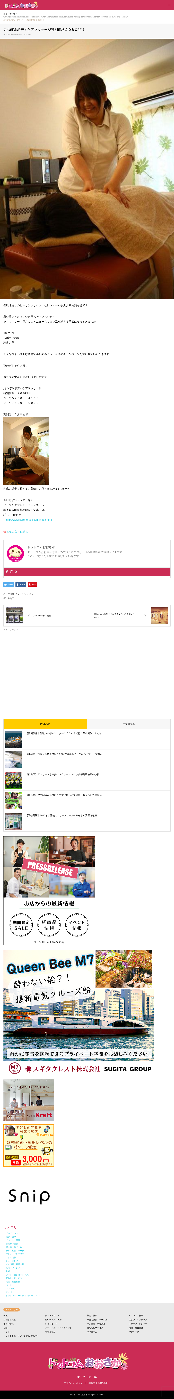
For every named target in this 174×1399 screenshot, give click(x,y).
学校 (5, 1315)
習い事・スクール (53, 1319)
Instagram (90, 1377)
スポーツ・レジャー (138, 1324)
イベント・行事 (136, 1315)
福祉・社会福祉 (136, 1328)
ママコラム (129, 723)
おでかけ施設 (9, 1319)
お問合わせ (103, 1383)
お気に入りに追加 (17, 531)
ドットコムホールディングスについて (20, 1336)
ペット (6, 1332)
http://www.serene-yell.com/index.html (29, 519)
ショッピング (51, 1324)
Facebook (84, 1377)
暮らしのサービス (95, 1328)
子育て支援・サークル (97, 1319)
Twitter (78, 1377)
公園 (5, 1328)
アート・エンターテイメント (58, 1328)
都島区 (11, 598)
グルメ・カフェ (52, 1315)
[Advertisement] (87, 672)
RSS (95, 1377)
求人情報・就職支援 (96, 1324)
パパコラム (92, 1332)
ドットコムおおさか (24, 594)
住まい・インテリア (138, 1319)
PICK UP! (45, 723)
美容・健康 (92, 1315)
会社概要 (91, 1383)
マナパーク (134, 1332)
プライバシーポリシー (74, 1383)
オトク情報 (8, 1324)
